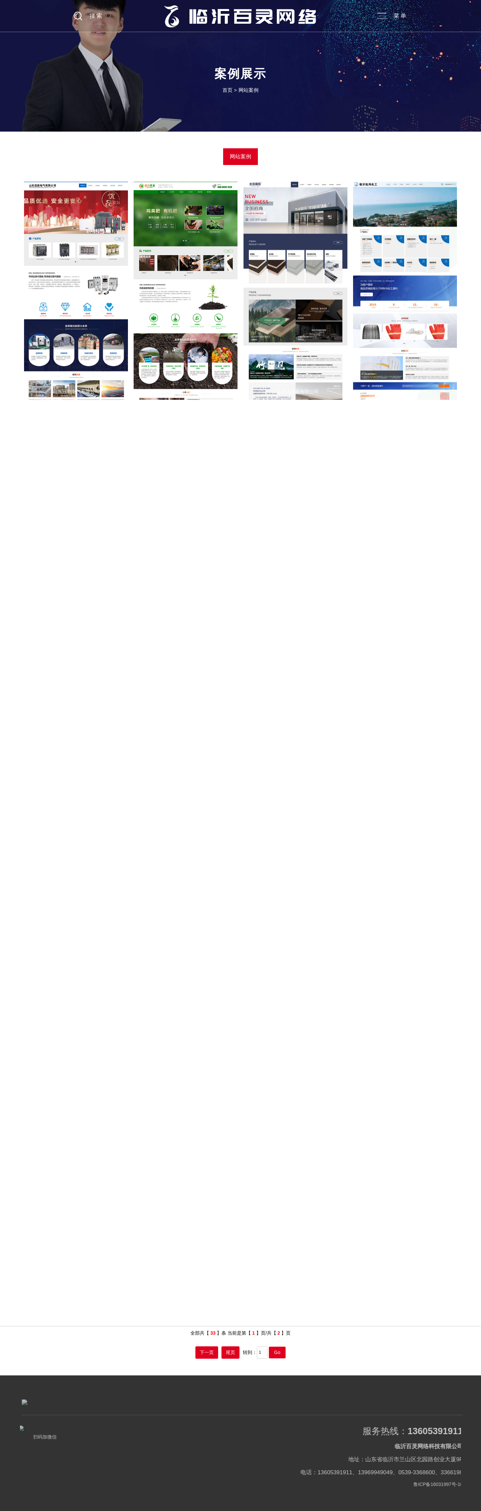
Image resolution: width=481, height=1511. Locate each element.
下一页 (207, 1352)
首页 (227, 90)
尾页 (230, 1352)
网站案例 (248, 90)
